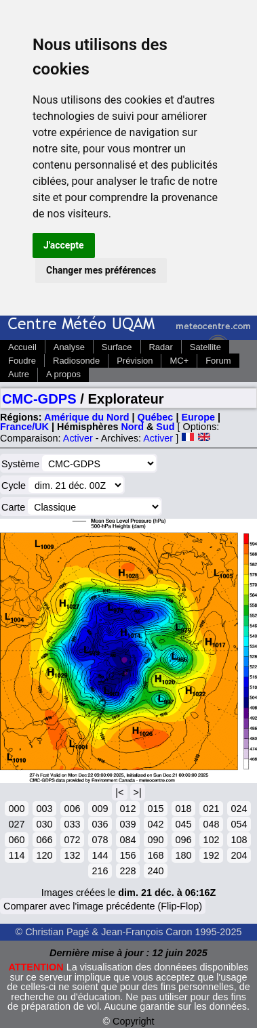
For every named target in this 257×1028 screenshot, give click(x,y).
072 (72, 839)
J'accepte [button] (63, 245)
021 (211, 808)
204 (239, 855)
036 (100, 824)
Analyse (69, 347)
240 (155, 870)
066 (44, 839)
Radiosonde (76, 361)
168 (155, 855)
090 (155, 839)
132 (72, 855)
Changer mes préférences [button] (101, 270)
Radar (161, 347)
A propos (63, 374)
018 (183, 808)
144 (100, 855)
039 (127, 824)
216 (100, 870)
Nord (132, 426)
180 (183, 855)
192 (211, 855)
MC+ (179, 361)
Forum (218, 361)
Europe (198, 417)
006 (72, 808)
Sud (165, 426)
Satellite (205, 347)
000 (16, 808)
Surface (117, 347)
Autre (18, 374)
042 (155, 824)
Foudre (22, 361)
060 (16, 839)
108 (239, 839)
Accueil (22, 347)
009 (100, 808)
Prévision (135, 361)
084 (127, 839)
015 (155, 808)
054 (239, 824)
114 (16, 855)
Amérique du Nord (87, 417)
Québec (156, 417)
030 (44, 824)
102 (211, 839)
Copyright (134, 1021)
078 (100, 839)
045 (183, 824)
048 (211, 824)
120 (44, 855)
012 (127, 808)
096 (183, 839)
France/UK (24, 426)
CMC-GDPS (39, 398)
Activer (78, 438)
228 (127, 870)
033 (72, 824)
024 (239, 808)
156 (127, 855)
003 (44, 808)
